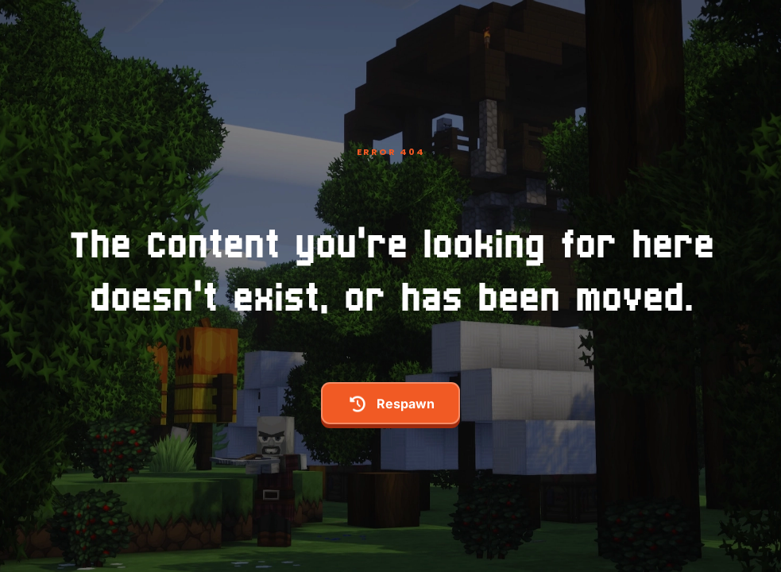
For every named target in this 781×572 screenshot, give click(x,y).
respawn (390, 403)
